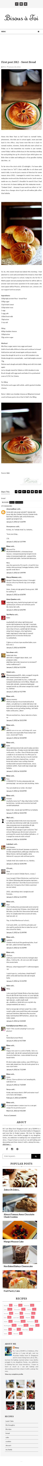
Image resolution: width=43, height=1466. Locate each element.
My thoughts (7, 1325)
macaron (28, 1317)
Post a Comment (10, 1115)
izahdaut (9, 844)
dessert (6, 1313)
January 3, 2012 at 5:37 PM (16, 542)
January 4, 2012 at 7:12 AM (16, 1069)
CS (7, 868)
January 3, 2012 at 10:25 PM (16, 813)
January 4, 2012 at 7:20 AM (16, 1085)
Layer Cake (16, 1317)
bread (15, 1305)
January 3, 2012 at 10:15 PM (16, 720)
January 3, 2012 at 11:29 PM (16, 897)
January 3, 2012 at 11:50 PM (16, 948)
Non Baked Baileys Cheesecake (18, 1266)
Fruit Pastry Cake (12, 1291)
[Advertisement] (21, 47)
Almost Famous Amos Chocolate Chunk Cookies (19, 1215)
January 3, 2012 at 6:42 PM (16, 610)
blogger (5, 502)
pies (15, 1329)
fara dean (10, 652)
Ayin (8, 473)
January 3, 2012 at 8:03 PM (16, 648)
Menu (3, 31)
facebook (19, 502)
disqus (12, 502)
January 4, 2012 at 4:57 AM (16, 1041)
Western (16, 1333)
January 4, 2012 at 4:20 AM (16, 1021)
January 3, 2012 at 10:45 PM (16, 864)
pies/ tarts (25, 1329)
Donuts (17, 1313)
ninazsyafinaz (11, 509)
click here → (7, 1144)
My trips (20, 1325)
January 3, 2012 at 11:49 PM (16, 932)
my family (17, 1321)
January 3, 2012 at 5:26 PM (16, 522)
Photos (5, 1329)
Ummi (8, 672)
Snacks (5, 1333)
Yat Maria (10, 614)
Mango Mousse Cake (14, 1241)
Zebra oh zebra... (12, 1189)
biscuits (6, 1305)
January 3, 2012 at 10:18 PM (16, 738)
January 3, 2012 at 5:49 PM (16, 573)
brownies (26, 1305)
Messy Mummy (12, 577)
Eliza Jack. (21, 1461)
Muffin (6, 1321)
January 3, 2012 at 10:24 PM (16, 791)
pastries (32, 1325)
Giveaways (27, 1313)
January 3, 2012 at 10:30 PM (16, 839)
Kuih (5, 1317)
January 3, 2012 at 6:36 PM (16, 594)
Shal (8, 818)
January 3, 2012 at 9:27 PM (16, 692)
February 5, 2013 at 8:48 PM (16, 1098)
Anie (8, 986)
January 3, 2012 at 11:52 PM (16, 981)
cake (5, 1309)
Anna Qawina (11, 599)
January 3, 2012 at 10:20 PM (16, 771)
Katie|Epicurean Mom (14, 1026)
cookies (29, 1309)
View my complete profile (14, 1374)
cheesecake (17, 1309)
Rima (8, 546)
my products (30, 1321)
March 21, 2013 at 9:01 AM (16, 1111)
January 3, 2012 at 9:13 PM (16, 667)
